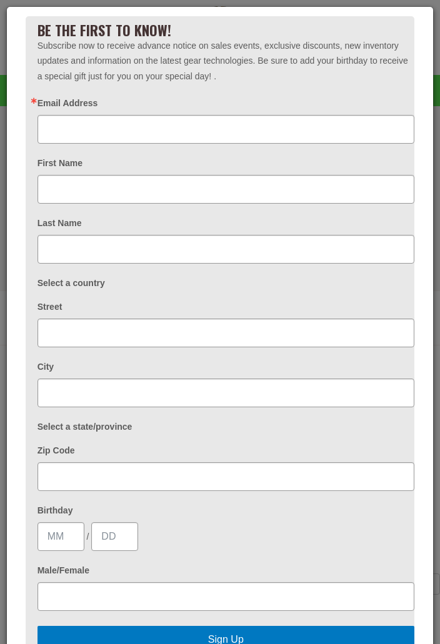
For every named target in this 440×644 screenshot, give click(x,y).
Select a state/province (85, 426)
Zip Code (56, 450)
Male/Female (63, 570)
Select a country (71, 283)
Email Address (68, 103)
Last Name (60, 223)
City (46, 366)
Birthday (55, 510)
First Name (60, 163)
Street (50, 306)
